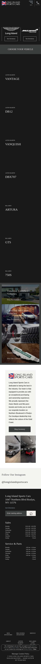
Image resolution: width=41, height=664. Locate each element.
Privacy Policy (14, 647)
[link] (20, 70)
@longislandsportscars (15, 482)
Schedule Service (13, 339)
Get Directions (10, 508)
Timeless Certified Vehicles (17, 292)
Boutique (12, 352)
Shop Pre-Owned (13, 300)
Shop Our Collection (14, 358)
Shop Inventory (19, 429)
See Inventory (11, 39)
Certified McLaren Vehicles (17, 312)
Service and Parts (17, 333)
